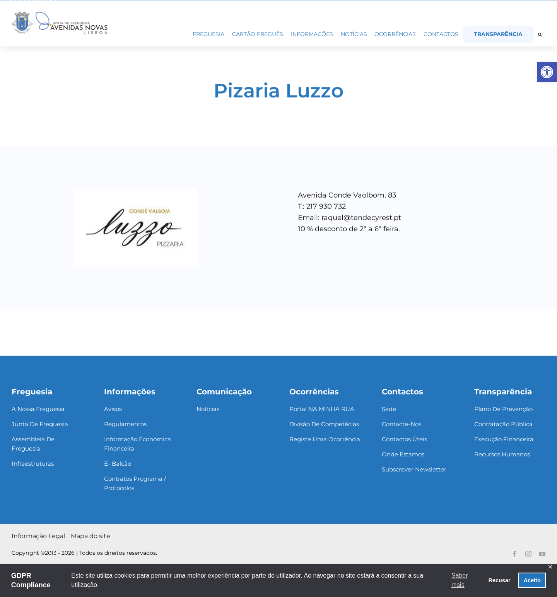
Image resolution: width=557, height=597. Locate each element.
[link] (547, 72)
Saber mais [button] (459, 580)
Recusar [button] (500, 580)
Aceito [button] (532, 580)
